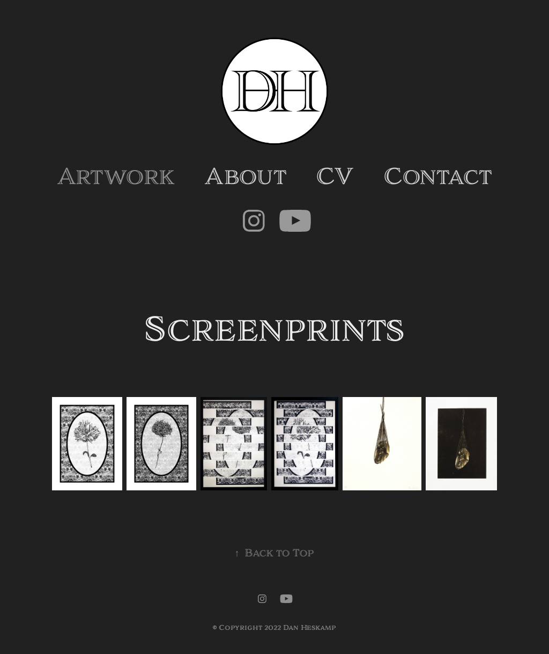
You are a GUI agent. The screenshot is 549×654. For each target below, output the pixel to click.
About (245, 176)
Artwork (116, 176)
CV (335, 176)
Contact (437, 176)
